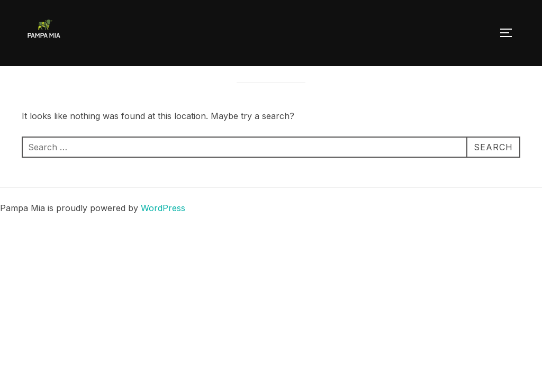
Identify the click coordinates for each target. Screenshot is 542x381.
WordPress (163, 232)
